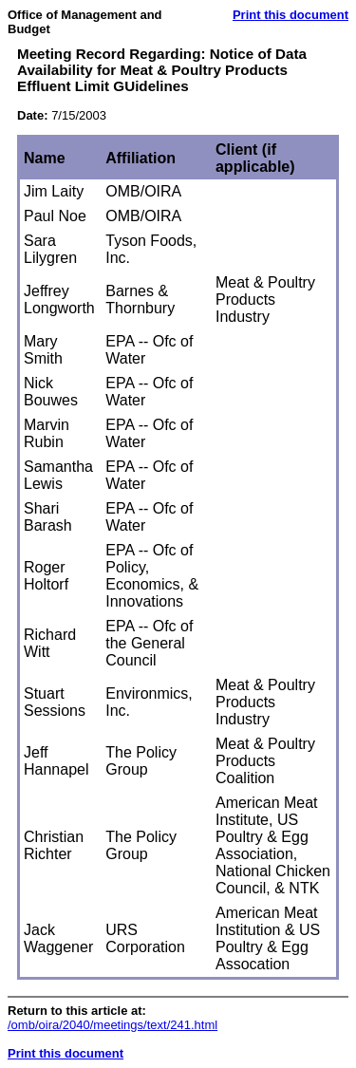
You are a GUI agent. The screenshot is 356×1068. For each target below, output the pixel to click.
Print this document (290, 15)
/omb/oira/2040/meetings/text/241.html (112, 1025)
